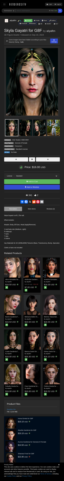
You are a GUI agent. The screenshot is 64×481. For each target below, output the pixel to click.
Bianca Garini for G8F (33, 351)
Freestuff (23, 23)
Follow (28, 20)
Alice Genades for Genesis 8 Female (18, 279)
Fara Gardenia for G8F (33, 386)
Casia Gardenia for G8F (14, 351)
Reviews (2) (51, 209)
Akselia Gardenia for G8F (27, 430)
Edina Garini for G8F (51, 351)
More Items (32, 209)
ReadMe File (11, 409)
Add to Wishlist (32, 187)
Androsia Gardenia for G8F (34, 279)
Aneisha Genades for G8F (53, 279)
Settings (54, 41)
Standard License (22, 149)
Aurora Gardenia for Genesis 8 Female (32, 442)
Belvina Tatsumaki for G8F (53, 317)
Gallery (52, 20)
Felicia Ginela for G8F (52, 386)
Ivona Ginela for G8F (25, 418)
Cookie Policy (11, 476)
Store (44, 20)
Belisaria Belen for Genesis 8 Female (38, 317)
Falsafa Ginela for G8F (13, 386)
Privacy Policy (26, 476)
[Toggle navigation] (4, 4)
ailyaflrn (50, 31)
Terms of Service (46, 474)
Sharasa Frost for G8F (26, 454)
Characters (18, 146)
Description (13, 209)
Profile (37, 20)
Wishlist (32, 23)
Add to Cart (32, 182)
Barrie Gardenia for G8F (14, 317)
